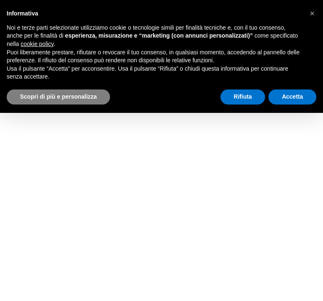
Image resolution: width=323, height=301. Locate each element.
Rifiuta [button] (243, 96)
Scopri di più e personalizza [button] (58, 96)
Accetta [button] (292, 96)
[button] (312, 13)
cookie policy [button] (36, 44)
